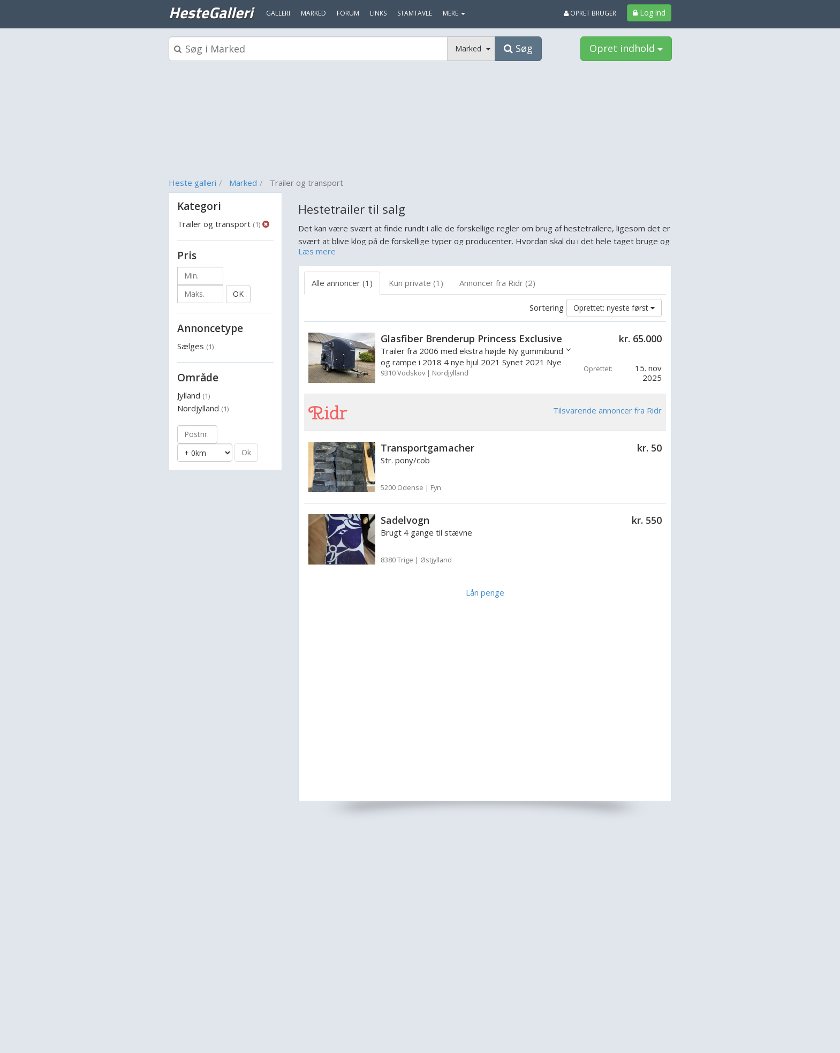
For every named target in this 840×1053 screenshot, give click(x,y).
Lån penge (485, 592)
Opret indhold (626, 48)
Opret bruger (590, 13)
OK (238, 294)
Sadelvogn (405, 520)
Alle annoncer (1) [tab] (342, 282)
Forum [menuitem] (348, 13)
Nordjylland (203, 408)
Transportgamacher (427, 447)
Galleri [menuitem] (278, 13)
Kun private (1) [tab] (416, 282)
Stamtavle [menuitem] (414, 13)
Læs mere (317, 251)
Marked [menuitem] (313, 13)
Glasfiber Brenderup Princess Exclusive (471, 338)
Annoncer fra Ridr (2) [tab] (497, 282)
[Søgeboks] (308, 48)
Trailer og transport (218, 224)
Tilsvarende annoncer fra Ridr (607, 410)
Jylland (193, 395)
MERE (454, 13)
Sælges (195, 346)
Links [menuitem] (378, 13)
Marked (243, 182)
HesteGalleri (211, 12)
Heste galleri (192, 182)
